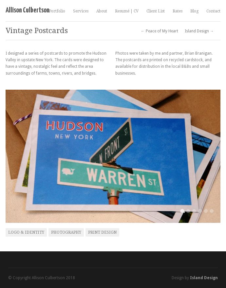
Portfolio (57, 11)
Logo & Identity (26, 232)
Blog (194, 11)
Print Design (102, 232)
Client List (155, 11)
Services (80, 11)
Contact (213, 11)
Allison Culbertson (27, 10)
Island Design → (199, 31)
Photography (66, 232)
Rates (177, 11)
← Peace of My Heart (159, 31)
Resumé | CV (127, 11)
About (101, 11)
